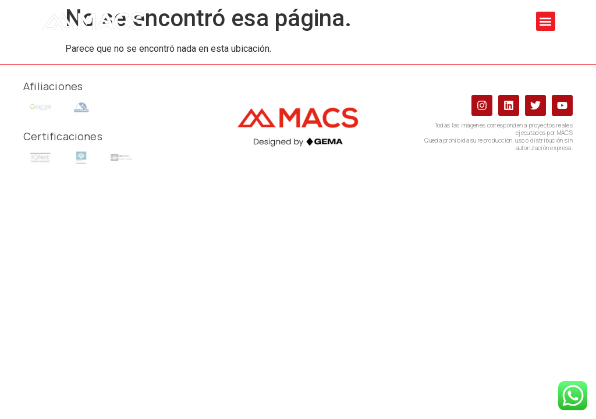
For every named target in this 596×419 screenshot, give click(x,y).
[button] (545, 21)
